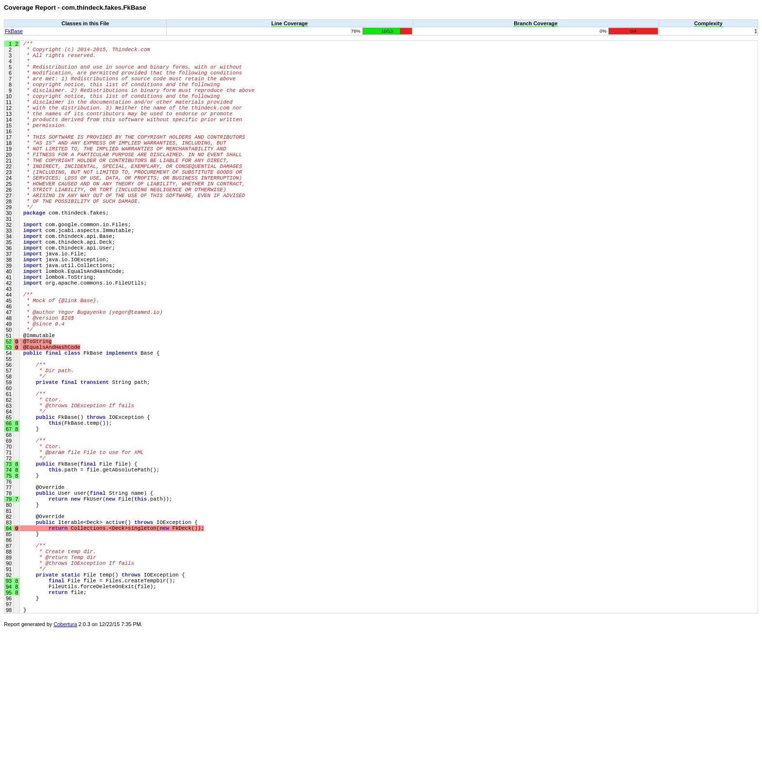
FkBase (14, 31)
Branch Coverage (535, 23)
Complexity (708, 23)
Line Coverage (289, 23)
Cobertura (65, 767)
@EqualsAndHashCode (51, 424)
